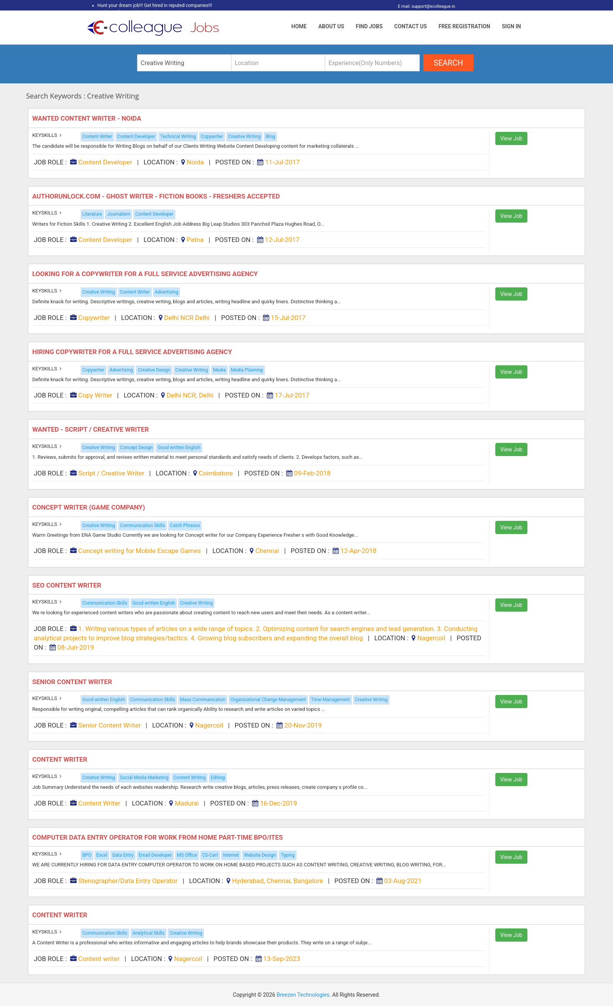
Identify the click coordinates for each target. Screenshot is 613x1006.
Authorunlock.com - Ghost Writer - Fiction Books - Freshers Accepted (157, 196)
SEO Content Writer (67, 585)
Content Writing (189, 777)
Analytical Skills (148, 933)
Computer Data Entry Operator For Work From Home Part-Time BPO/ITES (158, 837)
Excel (101, 855)
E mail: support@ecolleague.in (424, 6)
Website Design (260, 855)
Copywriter (212, 136)
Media (219, 370)
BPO (86, 855)
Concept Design (136, 447)
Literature (92, 214)
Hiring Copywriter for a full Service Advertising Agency (133, 352)
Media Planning (247, 370)
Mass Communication (202, 699)
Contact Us (410, 26)
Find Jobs (369, 26)
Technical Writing (178, 136)
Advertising (166, 292)
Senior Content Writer (72, 682)
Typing (287, 855)
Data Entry (123, 855)
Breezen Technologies (303, 995)
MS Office (187, 855)
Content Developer (136, 136)
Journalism (118, 214)
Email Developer (155, 855)
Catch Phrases (185, 525)
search (448, 62)
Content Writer (97, 136)
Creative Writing (244, 136)
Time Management (330, 699)
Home (299, 26)
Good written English (179, 447)
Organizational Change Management (268, 699)
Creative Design (154, 370)
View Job (511, 138)
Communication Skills (142, 525)
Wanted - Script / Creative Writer (91, 429)
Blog (270, 136)
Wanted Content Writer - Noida (87, 118)
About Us (331, 26)
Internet (231, 855)
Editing (218, 777)
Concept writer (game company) (89, 507)
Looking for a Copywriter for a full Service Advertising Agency (145, 274)
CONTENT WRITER (60, 915)
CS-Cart (210, 855)
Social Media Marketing (144, 777)
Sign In (511, 26)
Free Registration (464, 26)
